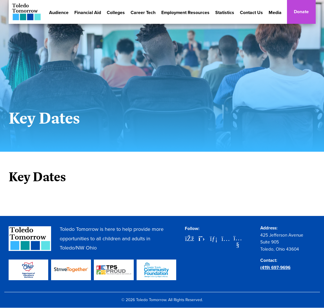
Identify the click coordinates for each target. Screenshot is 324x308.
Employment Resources (185, 12)
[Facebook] (189, 239)
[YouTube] (237, 238)
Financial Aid (87, 12)
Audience (59, 12)
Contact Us (251, 12)
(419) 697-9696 (275, 267)
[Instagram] (225, 239)
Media (275, 12)
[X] (201, 239)
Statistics (224, 12)
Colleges (116, 12)
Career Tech (143, 12)
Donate (301, 11)
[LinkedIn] (213, 239)
